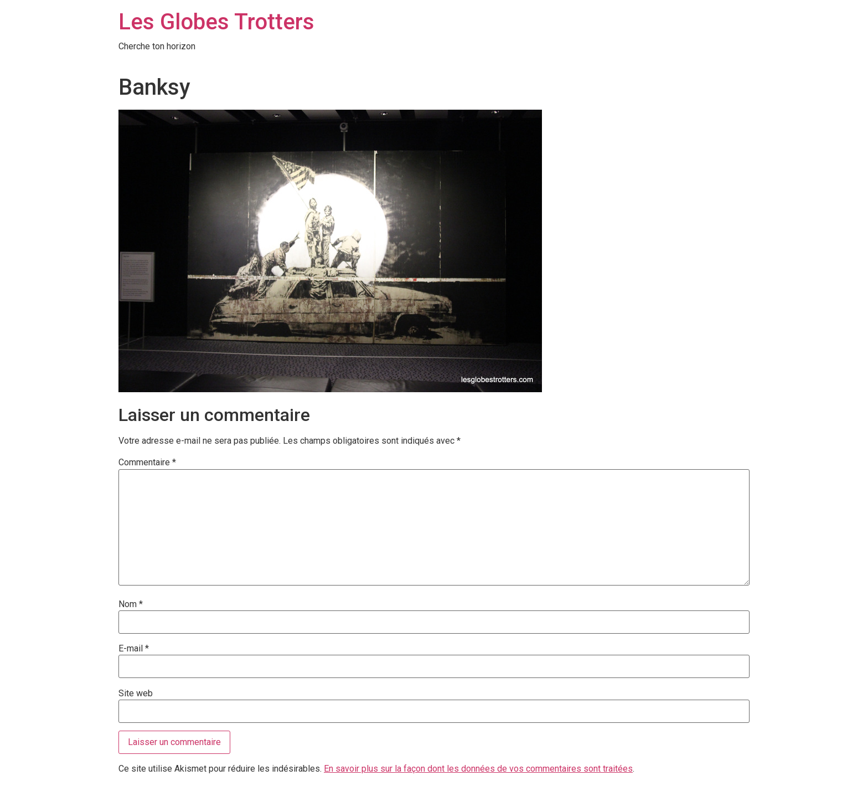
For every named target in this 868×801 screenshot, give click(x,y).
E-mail (133, 648)
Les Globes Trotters (216, 22)
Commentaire (147, 462)
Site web (135, 693)
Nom (130, 604)
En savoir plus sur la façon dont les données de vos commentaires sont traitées (478, 768)
